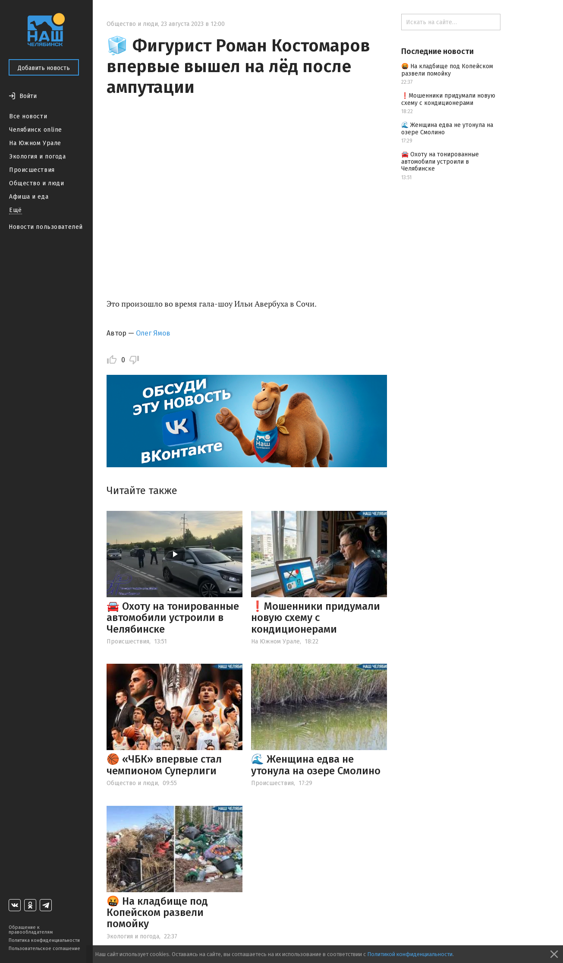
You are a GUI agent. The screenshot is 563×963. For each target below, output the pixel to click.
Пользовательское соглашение (44, 948)
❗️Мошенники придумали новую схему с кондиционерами (315, 617)
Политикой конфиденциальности (410, 954)
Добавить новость (44, 68)
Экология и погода (37, 156)
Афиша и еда (28, 196)
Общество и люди (36, 183)
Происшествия (32, 170)
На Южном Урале (35, 143)
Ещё (15, 210)
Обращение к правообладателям (31, 929)
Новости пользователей (46, 227)
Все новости (28, 116)
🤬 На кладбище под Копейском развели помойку (157, 912)
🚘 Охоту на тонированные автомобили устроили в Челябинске (173, 617)
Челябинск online (35, 129)
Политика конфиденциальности (44, 940)
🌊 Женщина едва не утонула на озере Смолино (316, 764)
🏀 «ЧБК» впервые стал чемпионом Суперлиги (164, 764)
